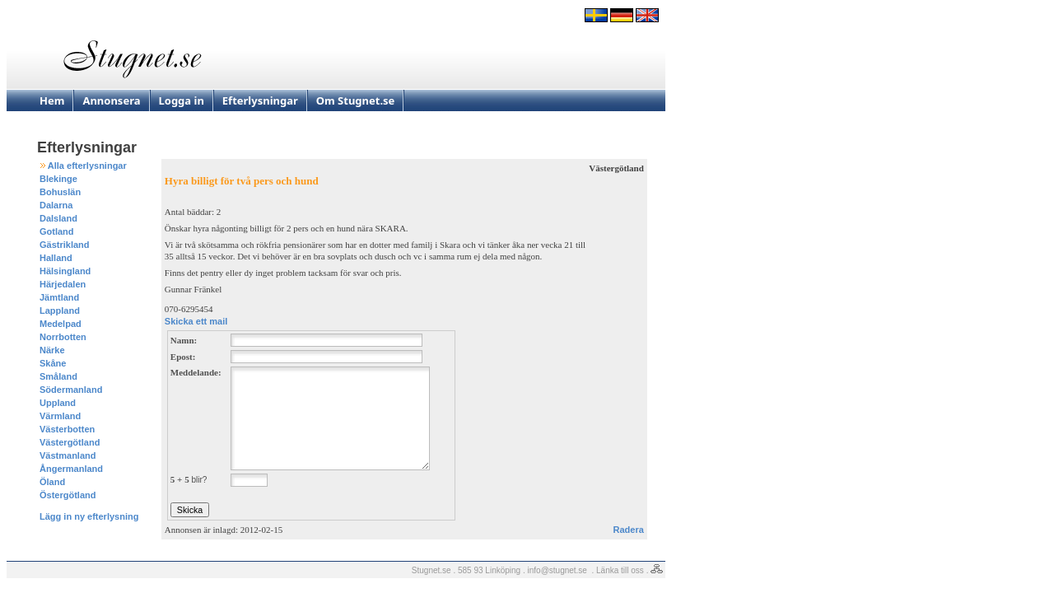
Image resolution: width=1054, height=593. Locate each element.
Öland (52, 482)
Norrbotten (63, 337)
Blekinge (58, 179)
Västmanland (68, 455)
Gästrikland (65, 245)
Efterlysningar (260, 100)
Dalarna (56, 205)
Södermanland (71, 390)
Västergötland (70, 442)
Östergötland (68, 495)
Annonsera (111, 100)
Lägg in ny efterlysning (89, 516)
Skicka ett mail (196, 321)
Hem (52, 100)
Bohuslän (60, 192)
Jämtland (59, 297)
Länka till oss (620, 570)
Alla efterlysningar (87, 165)
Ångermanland (71, 469)
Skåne (53, 363)
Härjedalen (63, 284)
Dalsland (58, 218)
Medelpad (61, 324)
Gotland (57, 231)
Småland (58, 376)
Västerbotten (67, 429)
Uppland (58, 403)
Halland (56, 258)
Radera (628, 530)
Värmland (60, 416)
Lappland (60, 310)
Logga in (181, 100)
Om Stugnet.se (355, 100)
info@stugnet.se (557, 570)
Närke (52, 350)
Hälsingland (65, 271)
